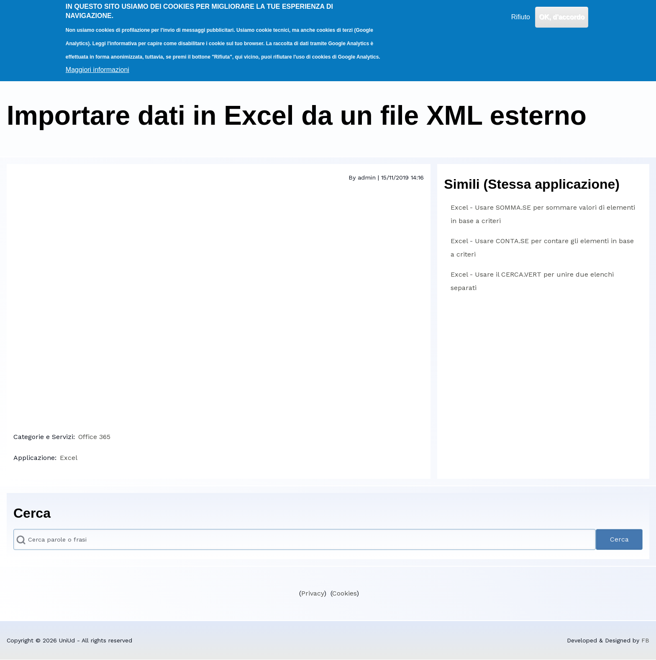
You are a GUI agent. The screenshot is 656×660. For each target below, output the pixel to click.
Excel (68, 458)
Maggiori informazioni (97, 69)
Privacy (312, 593)
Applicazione (34, 458)
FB (645, 640)
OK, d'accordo (561, 17)
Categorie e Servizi (43, 437)
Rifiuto (520, 17)
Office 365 (94, 437)
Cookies (344, 593)
